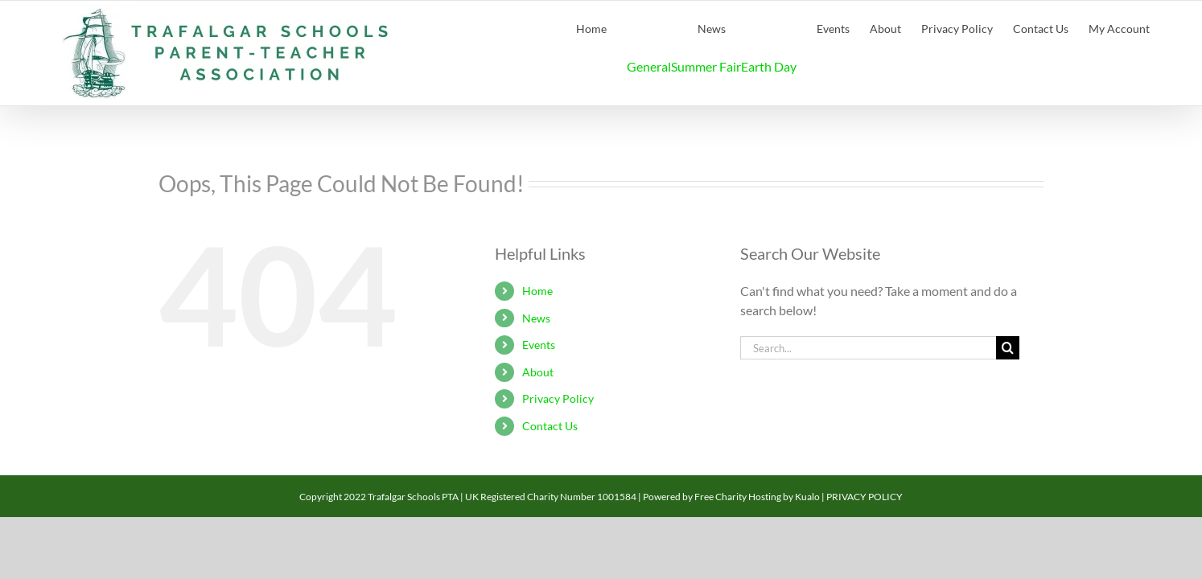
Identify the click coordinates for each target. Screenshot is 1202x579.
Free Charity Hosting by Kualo (757, 497)
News (536, 318)
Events (538, 344)
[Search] (1007, 347)
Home (537, 291)
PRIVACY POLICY (864, 497)
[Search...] (868, 347)
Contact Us (550, 426)
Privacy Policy (558, 398)
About (538, 372)
